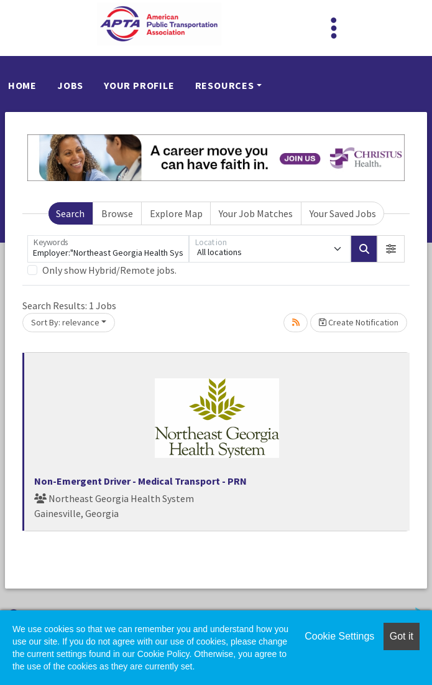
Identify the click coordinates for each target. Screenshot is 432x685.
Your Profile (139, 85)
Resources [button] (224, 85)
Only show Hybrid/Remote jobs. (109, 270)
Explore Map (176, 213)
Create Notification (358, 322)
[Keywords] (108, 249)
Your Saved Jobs (343, 213)
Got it (401, 636)
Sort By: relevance (65, 322)
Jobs (70, 85)
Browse (117, 213)
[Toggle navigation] (333, 28)
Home (22, 85)
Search (70, 213)
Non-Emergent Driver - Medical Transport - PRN (140, 481)
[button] (391, 249)
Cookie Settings (339, 636)
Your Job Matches (256, 213)
